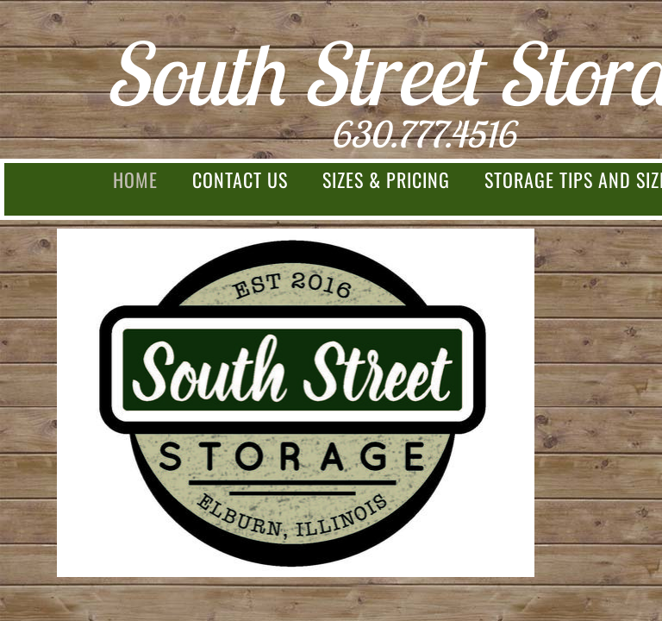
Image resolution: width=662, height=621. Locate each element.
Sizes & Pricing (386, 179)
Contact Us (240, 179)
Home (135, 179)
